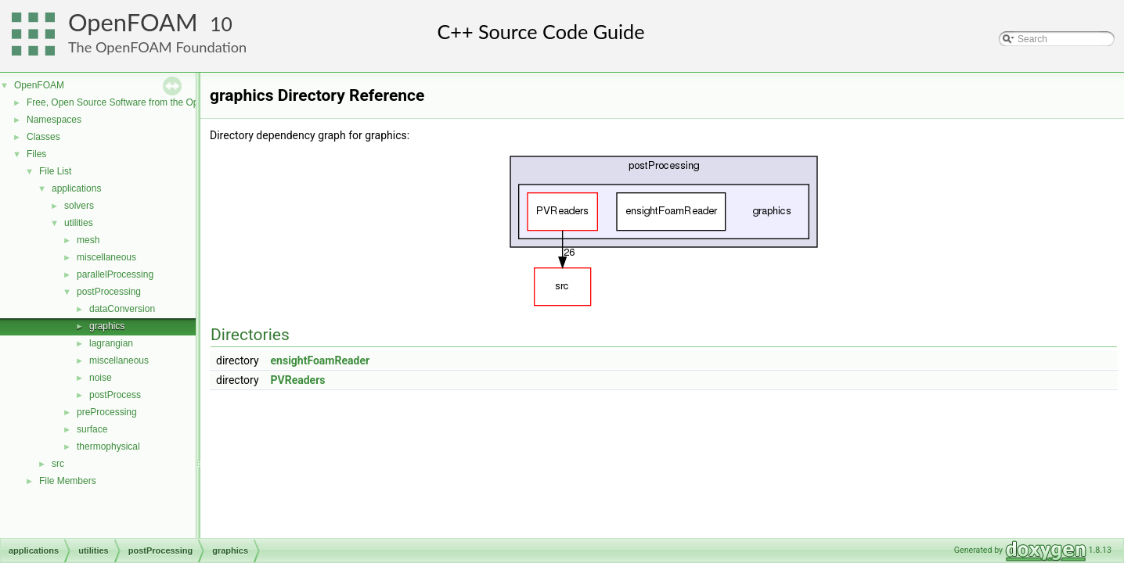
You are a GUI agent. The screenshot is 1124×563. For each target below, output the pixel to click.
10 (221, 24)
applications (76, 188)
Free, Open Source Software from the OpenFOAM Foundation (156, 102)
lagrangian (111, 343)
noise (100, 377)
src (58, 463)
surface (92, 429)
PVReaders (298, 380)
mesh (88, 240)
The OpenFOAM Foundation (157, 47)
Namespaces (54, 119)
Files (36, 154)
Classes (43, 136)
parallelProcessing (115, 274)
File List (55, 171)
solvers (79, 205)
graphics (106, 326)
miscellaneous (106, 257)
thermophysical (108, 446)
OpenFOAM (133, 22)
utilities (78, 222)
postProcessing (109, 291)
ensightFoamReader (320, 360)
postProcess (115, 394)
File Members (67, 480)
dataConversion (122, 308)
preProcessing (107, 412)
